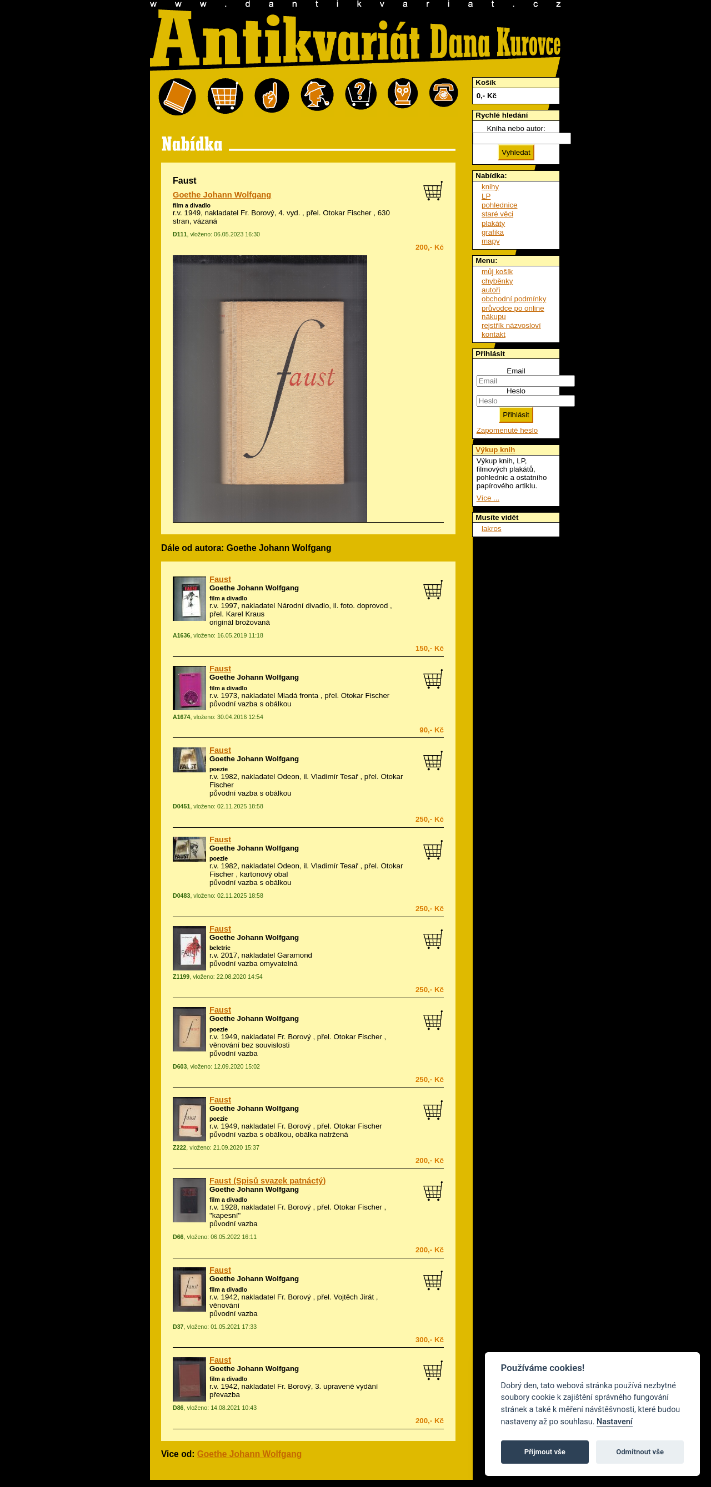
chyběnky (497, 281)
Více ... (488, 498)
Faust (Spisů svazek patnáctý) (267, 1180)
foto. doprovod (364, 605)
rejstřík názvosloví (511, 325)
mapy (491, 241)
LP (486, 196)
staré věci (497, 214)
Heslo (516, 391)
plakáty (493, 223)
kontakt (493, 334)
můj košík (497, 271)
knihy (490, 187)
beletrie (220, 947)
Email (516, 371)
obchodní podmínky (514, 299)
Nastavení (615, 1422)
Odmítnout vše (640, 1452)
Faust (220, 579)
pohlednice (499, 205)
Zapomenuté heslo (507, 430)
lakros (492, 528)
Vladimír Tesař (334, 776)
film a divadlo (192, 205)
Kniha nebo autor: (516, 128)
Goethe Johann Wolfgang (222, 194)
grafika (493, 232)
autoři (491, 290)
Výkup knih (495, 450)
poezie (218, 769)
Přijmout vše (544, 1452)
